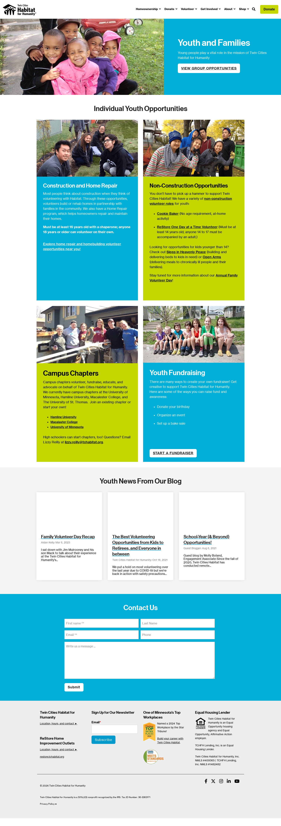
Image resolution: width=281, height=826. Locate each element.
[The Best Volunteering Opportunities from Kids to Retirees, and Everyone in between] (140, 510)
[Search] (254, 9)
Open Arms (212, 257)
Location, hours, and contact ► (58, 723)
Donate (169, 9)
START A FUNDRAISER (173, 453)
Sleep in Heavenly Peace (186, 252)
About (228, 9)
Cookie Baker (168, 213)
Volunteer (188, 9)
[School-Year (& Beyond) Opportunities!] (212, 510)
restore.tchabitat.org (52, 756)
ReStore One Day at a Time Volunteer (187, 227)
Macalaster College (64, 422)
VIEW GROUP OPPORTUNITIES (209, 68)
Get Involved (209, 9)
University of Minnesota (67, 427)
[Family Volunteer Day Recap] (69, 510)
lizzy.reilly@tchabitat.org (84, 442)
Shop (243, 9)
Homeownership (147, 9)
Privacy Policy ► (49, 803)
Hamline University (63, 417)
